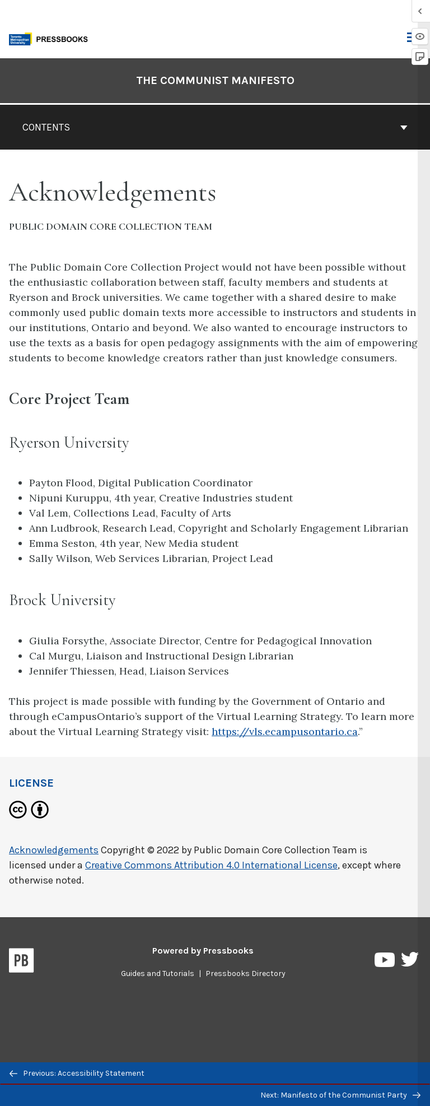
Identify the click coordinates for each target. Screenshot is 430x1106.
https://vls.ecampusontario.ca (285, 731)
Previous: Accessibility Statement (77, 1073)
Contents (215, 127)
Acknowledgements (54, 850)
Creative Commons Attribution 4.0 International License (211, 865)
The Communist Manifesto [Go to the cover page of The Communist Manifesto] (215, 80)
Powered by (203, 950)
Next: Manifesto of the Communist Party (340, 1095)
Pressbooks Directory (245, 973)
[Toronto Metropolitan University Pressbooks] (51, 37)
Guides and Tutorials (157, 973)
